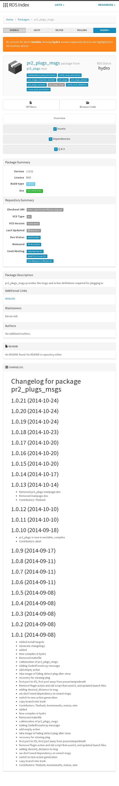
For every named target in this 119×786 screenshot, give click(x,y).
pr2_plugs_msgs (43, 63)
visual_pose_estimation (38, 89)
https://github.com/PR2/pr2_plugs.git (45, 209)
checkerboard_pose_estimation (42, 75)
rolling (82, 30)
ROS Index (16, 4)
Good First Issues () (37, 256)
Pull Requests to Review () (40, 261)
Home (9, 19)
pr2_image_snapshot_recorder (41, 80)
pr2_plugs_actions (79, 80)
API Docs (31, 105)
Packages (23, 19)
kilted (59, 30)
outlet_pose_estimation (69, 75)
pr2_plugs (33, 68)
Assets (59, 129)
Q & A (59, 149)
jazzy (37, 30)
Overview (59, 118)
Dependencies (59, 139)
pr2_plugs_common (36, 84)
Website (10, 298)
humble (14, 30)
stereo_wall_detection (77, 84)
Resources (106, 5)
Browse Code (88, 105)
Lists (59, 5)
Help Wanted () (35, 251)
